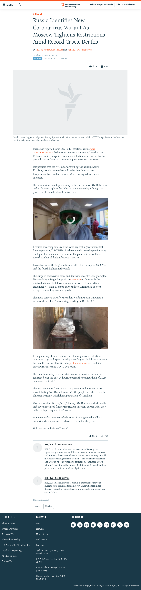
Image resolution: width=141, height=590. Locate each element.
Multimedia (41, 540)
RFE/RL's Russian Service (80, 50)
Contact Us (7, 561)
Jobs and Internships (12, 540)
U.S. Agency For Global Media (16, 545)
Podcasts (40, 545)
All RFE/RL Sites (9, 556)
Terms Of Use (8, 534)
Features (40, 529)
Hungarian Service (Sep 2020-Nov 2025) (51, 577)
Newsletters (42, 534)
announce (75, 279)
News (39, 524)
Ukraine (37, 14)
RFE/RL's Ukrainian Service (49, 50)
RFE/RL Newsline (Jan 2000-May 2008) (52, 560)
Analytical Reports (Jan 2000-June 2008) (50, 569)
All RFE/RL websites (125, 5)
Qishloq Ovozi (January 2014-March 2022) (50, 552)
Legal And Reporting (12, 551)
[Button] (93, 67)
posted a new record (80, 363)
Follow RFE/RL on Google (101, 5)
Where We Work (10, 529)
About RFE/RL (8, 524)
